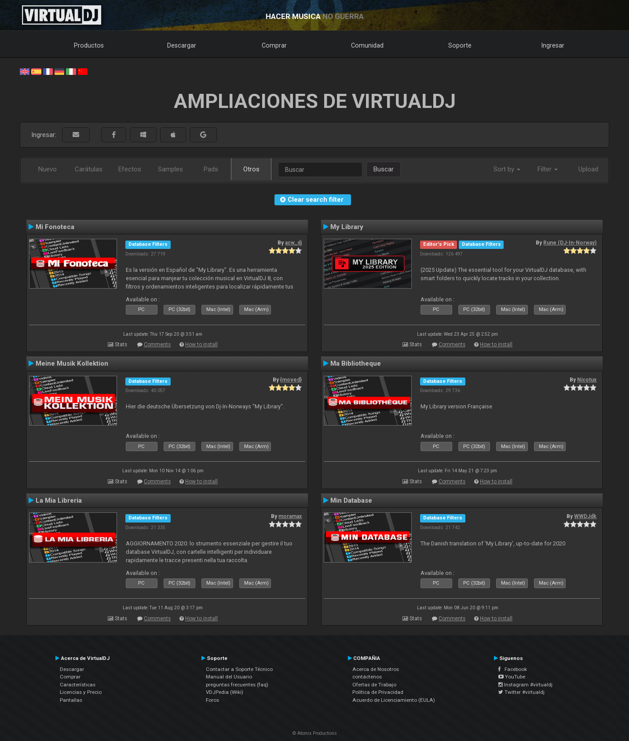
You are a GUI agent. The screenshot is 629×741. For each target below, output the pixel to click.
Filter (548, 169)
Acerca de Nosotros (375, 669)
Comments (157, 344)
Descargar (181, 45)
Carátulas (88, 169)
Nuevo (47, 169)
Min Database (351, 500)
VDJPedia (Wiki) (224, 692)
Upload (588, 169)
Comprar (274, 45)
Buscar (383, 169)
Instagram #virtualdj (525, 685)
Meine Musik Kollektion (72, 363)
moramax (290, 516)
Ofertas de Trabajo (374, 685)
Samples (170, 169)
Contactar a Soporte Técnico (239, 669)
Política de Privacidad (377, 692)
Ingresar (552, 45)
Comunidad (367, 45)
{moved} (291, 380)
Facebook (512, 669)
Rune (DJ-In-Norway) (569, 243)
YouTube (511, 677)
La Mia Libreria (59, 500)
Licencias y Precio (81, 692)
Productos (89, 45)
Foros (212, 700)
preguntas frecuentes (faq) (237, 685)
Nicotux (586, 380)
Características (77, 685)
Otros (251, 169)
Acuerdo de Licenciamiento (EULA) (393, 700)
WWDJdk (585, 516)
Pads (211, 169)
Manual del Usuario (229, 677)
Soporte (460, 45)
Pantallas (71, 700)
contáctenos (367, 677)
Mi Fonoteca (55, 227)
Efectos (129, 169)
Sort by (507, 169)
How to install (201, 344)
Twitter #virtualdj (521, 692)
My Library (346, 227)
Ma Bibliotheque (355, 363)
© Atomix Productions (315, 733)
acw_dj (293, 243)
